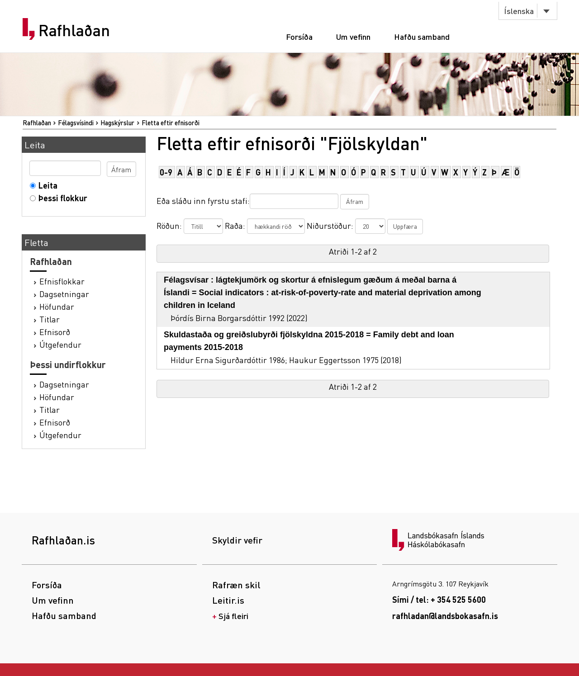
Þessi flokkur (60, 198)
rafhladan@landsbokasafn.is (445, 615)
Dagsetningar (64, 293)
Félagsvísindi (76, 122)
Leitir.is (228, 600)
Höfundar (56, 306)
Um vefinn (353, 36)
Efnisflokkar (62, 281)
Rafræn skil (236, 585)
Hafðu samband (422, 36)
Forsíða (299, 36)
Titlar (49, 319)
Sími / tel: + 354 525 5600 (439, 599)
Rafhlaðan (74, 30)
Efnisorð (54, 331)
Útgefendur (60, 344)
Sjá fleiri (233, 615)
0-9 (166, 172)
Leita (45, 185)
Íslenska (519, 10)
